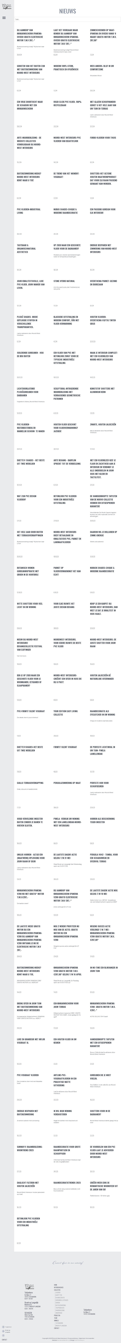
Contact (56, 1328)
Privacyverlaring (73, 1338)
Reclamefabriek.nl (63, 1340)
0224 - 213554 (29, 1319)
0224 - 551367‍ (29, 1299)
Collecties (57, 1290)
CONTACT (4, 1340)
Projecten (57, 1315)
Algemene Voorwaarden (86, 1338)
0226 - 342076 (29, 1309)
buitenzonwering (61, 1305)
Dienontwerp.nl (79, 1340)
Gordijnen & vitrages (62, 1300)
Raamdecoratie (60, 1298)
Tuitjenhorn (59, 1323)
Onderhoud (59, 1313)
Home (55, 1285)
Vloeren (58, 1292)
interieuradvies (58, 1287)
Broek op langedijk (61, 1326)
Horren (58, 1303)
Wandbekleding (60, 1310)
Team (55, 1318)
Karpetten (59, 1295)
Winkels (56, 1320)
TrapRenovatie (60, 1308)
